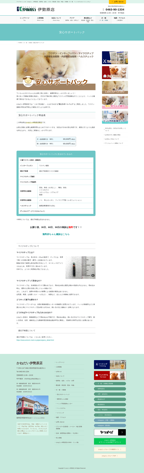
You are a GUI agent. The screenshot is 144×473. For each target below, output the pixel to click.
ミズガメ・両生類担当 (103, 415)
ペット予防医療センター (64, 403)
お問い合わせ (60, 422)
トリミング (60, 413)
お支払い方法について (112, 139)
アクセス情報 (39, 418)
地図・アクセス (61, 417)
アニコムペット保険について (114, 143)
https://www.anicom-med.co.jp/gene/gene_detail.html (35, 340)
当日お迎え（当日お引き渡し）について (115, 129)
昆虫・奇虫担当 (101, 409)
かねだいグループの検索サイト (110, 449)
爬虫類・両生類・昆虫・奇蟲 (65, 385)
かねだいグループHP (110, 456)
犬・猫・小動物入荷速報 (104, 383)
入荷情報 (59, 367)
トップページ (60, 362)
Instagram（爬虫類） (103, 425)
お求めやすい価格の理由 (112, 135)
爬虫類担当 (100, 404)
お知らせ (59, 371)
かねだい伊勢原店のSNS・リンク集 (67, 442)
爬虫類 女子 (100, 399)
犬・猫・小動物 (61, 390)
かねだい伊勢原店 (110, 441)
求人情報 (59, 438)
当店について (60, 376)
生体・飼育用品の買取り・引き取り (67, 433)
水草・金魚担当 (101, 394)
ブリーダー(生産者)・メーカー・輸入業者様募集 (69, 427)
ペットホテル (61, 408)
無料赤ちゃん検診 (62, 399)
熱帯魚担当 (100, 389)
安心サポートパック (63, 394)
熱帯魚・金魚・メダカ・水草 (65, 380)
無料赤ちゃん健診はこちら (56, 234)
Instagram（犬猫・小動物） (105, 420)
